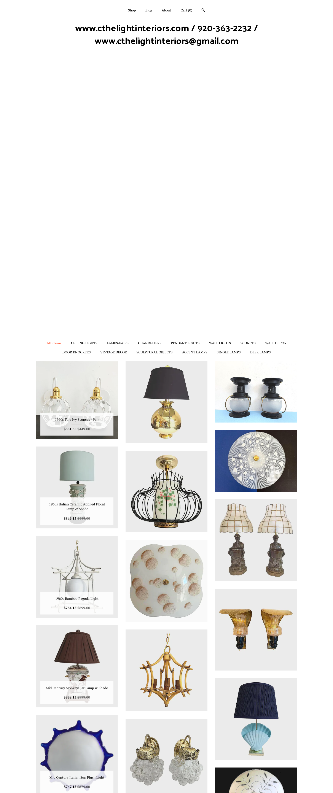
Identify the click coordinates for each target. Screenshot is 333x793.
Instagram (166, 756)
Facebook (166, 763)
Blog (148, 10)
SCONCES (248, 67)
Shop (132, 10)
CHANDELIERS (149, 67)
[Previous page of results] (141, 714)
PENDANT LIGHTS (185, 67)
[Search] (203, 10)
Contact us (77, 784)
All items (54, 67)
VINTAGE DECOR (113, 77)
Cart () (186, 10)
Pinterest (166, 777)
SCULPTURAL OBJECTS (154, 77)
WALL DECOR (275, 67)
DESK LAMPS (260, 77)
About (166, 10)
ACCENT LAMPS (194, 77)
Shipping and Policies (76, 777)
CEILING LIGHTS (84, 67)
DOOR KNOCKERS (76, 77)
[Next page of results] (192, 714)
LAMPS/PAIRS (118, 67)
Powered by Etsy (256, 774)
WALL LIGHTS (220, 67)
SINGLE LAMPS (229, 77)
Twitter (166, 770)
